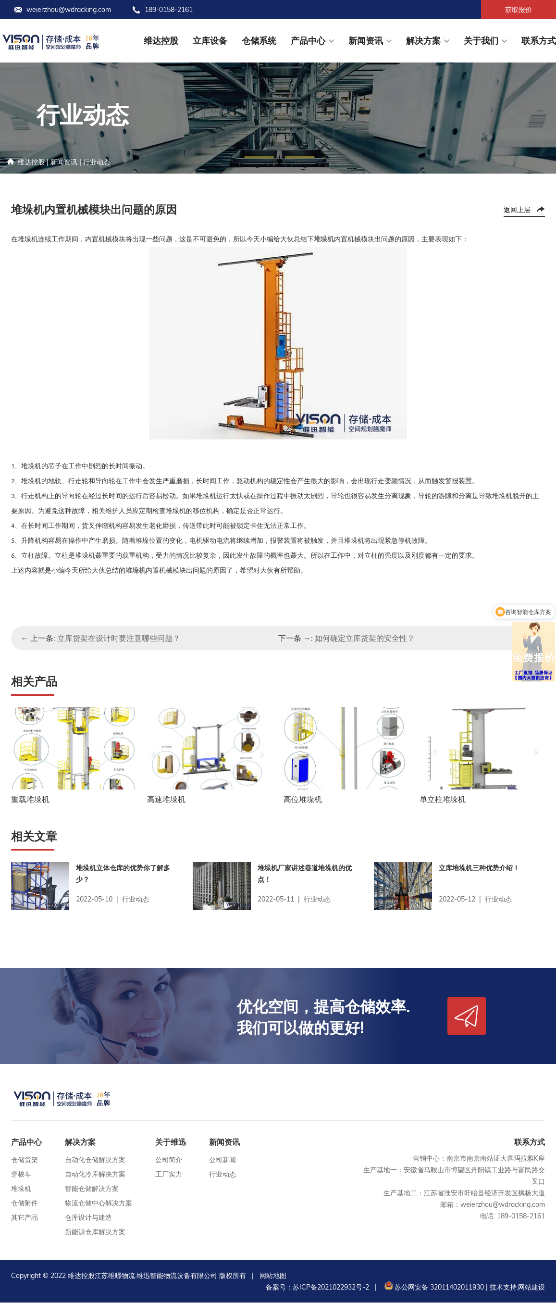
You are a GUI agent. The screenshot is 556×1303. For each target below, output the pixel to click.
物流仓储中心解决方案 (98, 1203)
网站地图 (272, 1276)
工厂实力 (168, 1174)
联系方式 (538, 40)
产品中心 (308, 40)
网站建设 (531, 1287)
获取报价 (518, 9)
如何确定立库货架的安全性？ (365, 638)
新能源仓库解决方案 (95, 1232)
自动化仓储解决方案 (95, 1160)
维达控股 (161, 40)
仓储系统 (259, 40)
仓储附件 (24, 1203)
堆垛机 (21, 1189)
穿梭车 (21, 1174)
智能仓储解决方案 (92, 1189)
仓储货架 (24, 1160)
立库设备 (210, 40)
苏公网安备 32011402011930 (433, 1287)
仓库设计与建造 (88, 1218)
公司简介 (168, 1160)
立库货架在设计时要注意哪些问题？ (118, 638)
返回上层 (517, 209)
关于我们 (481, 40)
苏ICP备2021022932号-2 (331, 1287)
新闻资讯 (365, 40)
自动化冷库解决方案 (95, 1174)
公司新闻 (222, 1160)
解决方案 (423, 40)
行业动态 (96, 162)
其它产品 (24, 1218)
